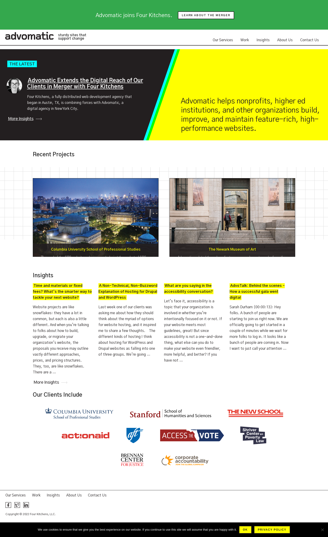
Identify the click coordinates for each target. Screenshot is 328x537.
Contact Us (309, 40)
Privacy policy (272, 529)
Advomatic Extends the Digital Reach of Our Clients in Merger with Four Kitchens (85, 84)
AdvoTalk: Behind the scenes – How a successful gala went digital (257, 291)
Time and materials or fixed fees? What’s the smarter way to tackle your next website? (62, 291)
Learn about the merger (206, 15)
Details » (96, 217)
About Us (285, 40)
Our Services (223, 40)
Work (245, 40)
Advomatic (29, 36)
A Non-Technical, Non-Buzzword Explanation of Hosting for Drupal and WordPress (127, 291)
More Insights (20, 119)
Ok (245, 529)
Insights (263, 40)
